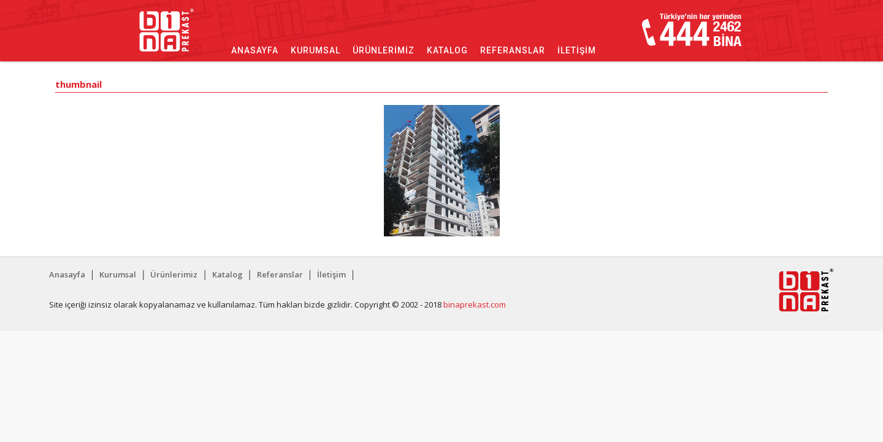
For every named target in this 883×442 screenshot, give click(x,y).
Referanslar (512, 50)
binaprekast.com (474, 304)
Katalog (447, 50)
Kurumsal (315, 50)
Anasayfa (254, 50)
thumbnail (78, 85)
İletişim (576, 50)
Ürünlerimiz (384, 50)
